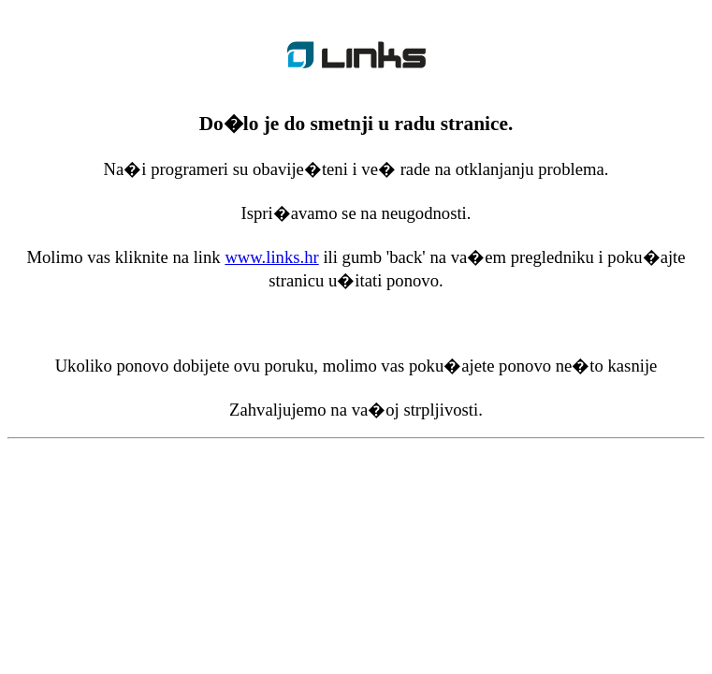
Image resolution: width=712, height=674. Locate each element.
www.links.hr (271, 257)
